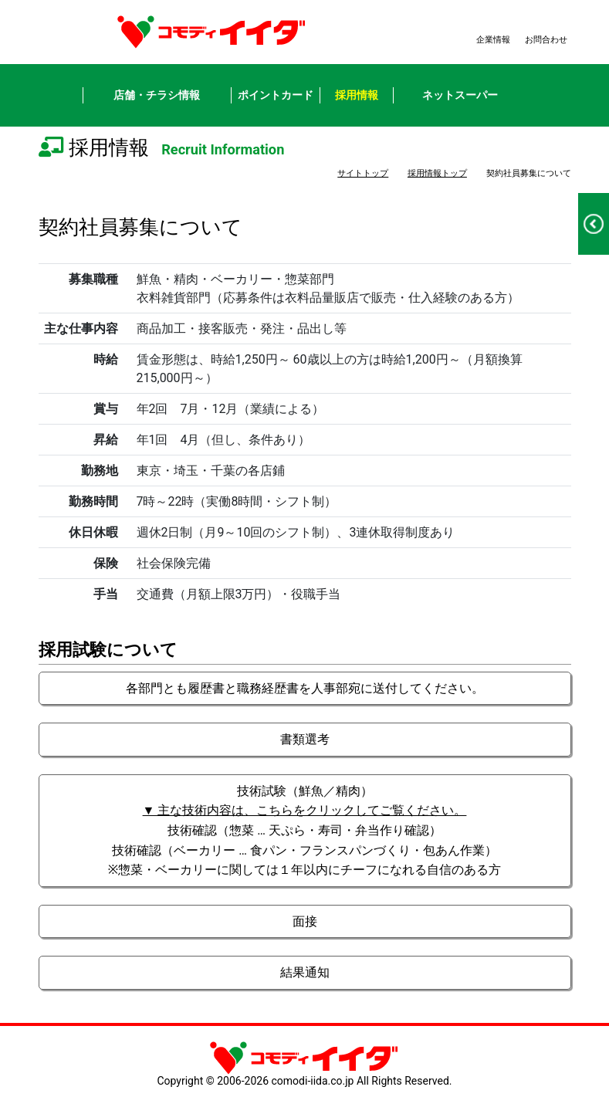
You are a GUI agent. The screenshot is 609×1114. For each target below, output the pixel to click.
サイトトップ (362, 173)
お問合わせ (546, 40)
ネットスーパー (460, 95)
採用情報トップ (437, 173)
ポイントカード (275, 95)
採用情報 (356, 95)
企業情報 (493, 40)
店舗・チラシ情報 (156, 95)
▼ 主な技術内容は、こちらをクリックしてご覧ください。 (305, 810)
